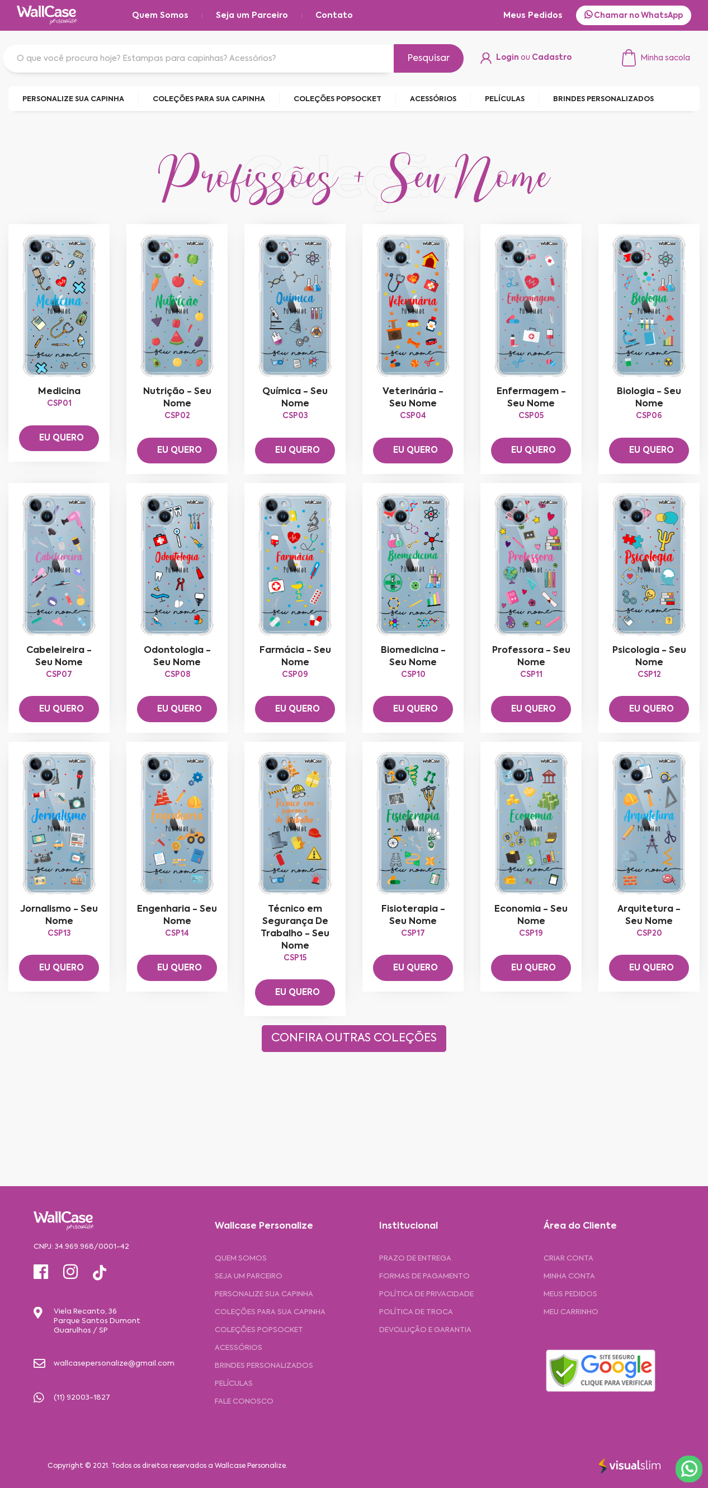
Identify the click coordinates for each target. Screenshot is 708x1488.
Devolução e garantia (425, 1330)
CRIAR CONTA (568, 1258)
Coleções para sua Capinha (270, 1312)
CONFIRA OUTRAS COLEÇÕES (354, 1038)
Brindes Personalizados (264, 1365)
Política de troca (416, 1312)
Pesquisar (429, 58)
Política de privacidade (426, 1294)
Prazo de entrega (415, 1258)
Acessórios (238, 1348)
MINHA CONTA (569, 1276)
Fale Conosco (244, 1401)
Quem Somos (160, 16)
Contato (334, 16)
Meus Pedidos (533, 16)
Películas (234, 1383)
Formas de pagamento (424, 1276)
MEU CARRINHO (571, 1312)
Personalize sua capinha (264, 1294)
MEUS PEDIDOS (570, 1294)
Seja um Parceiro (252, 16)
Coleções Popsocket (259, 1330)
